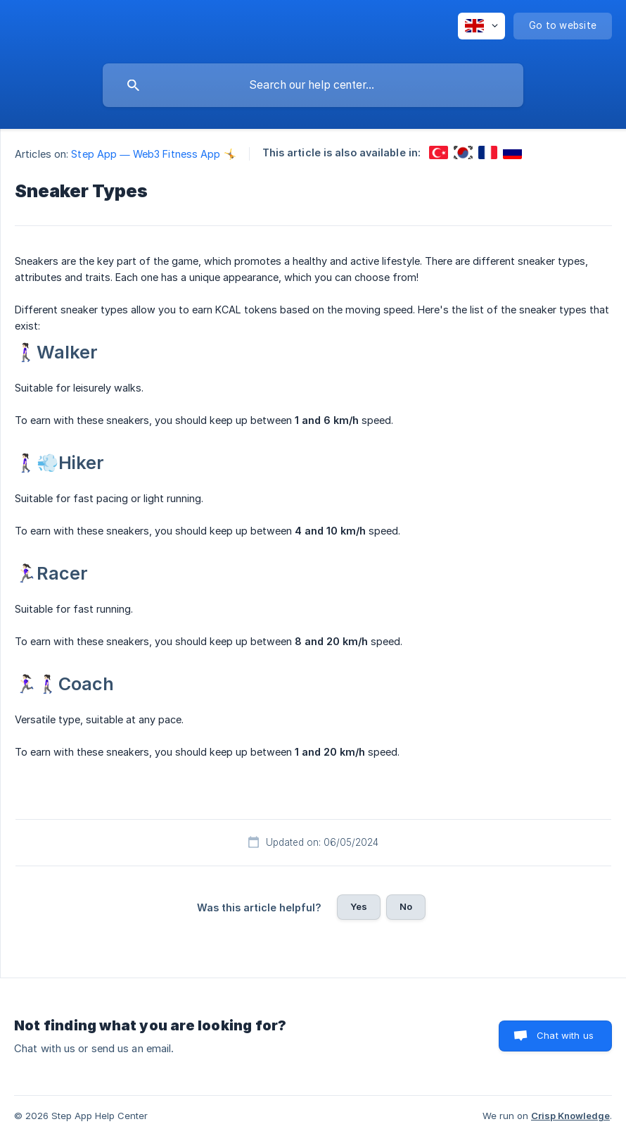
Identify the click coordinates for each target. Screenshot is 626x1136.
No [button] (406, 906)
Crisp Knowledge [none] (570, 1115)
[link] (438, 152)
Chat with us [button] (565, 1035)
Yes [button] (358, 906)
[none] (481, 26)
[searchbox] (313, 85)
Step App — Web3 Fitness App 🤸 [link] (153, 154)
